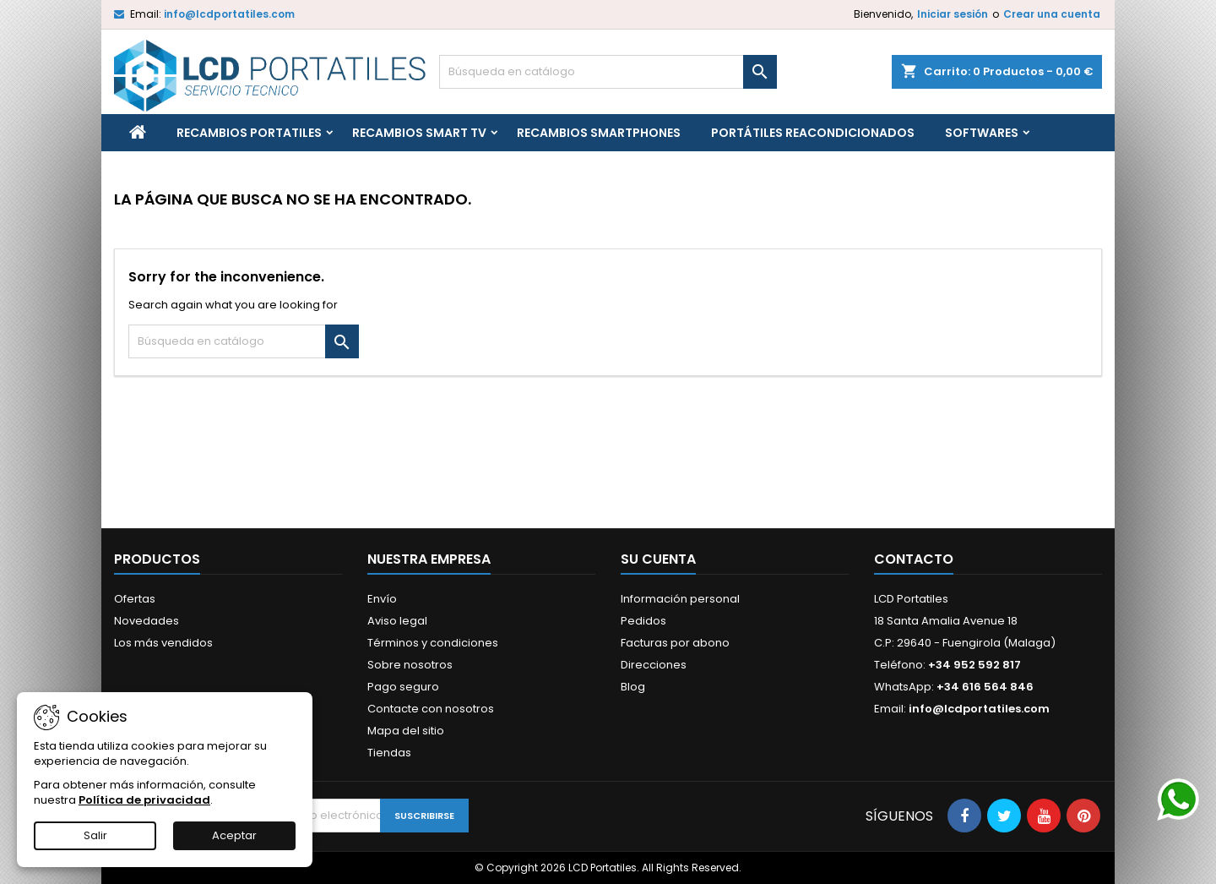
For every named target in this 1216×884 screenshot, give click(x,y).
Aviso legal (397, 621)
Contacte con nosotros (430, 709)
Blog (633, 687)
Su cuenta (658, 559)
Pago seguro (403, 687)
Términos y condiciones (432, 643)
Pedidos (643, 621)
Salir (95, 835)
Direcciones (654, 665)
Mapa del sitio (405, 731)
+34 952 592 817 (974, 665)
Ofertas (134, 599)
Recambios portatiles (249, 132)
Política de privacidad (144, 800)
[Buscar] (608, 72)
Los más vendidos (163, 643)
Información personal (680, 599)
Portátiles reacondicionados (813, 132)
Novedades (146, 621)
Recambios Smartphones (599, 132)
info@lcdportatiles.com (229, 14)
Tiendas (389, 753)
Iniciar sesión (952, 14)
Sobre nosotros (410, 665)
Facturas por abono (675, 643)
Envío (382, 599)
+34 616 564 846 (985, 687)
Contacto (913, 559)
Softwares (981, 132)
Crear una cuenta (1051, 14)
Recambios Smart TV (419, 132)
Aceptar (234, 835)
